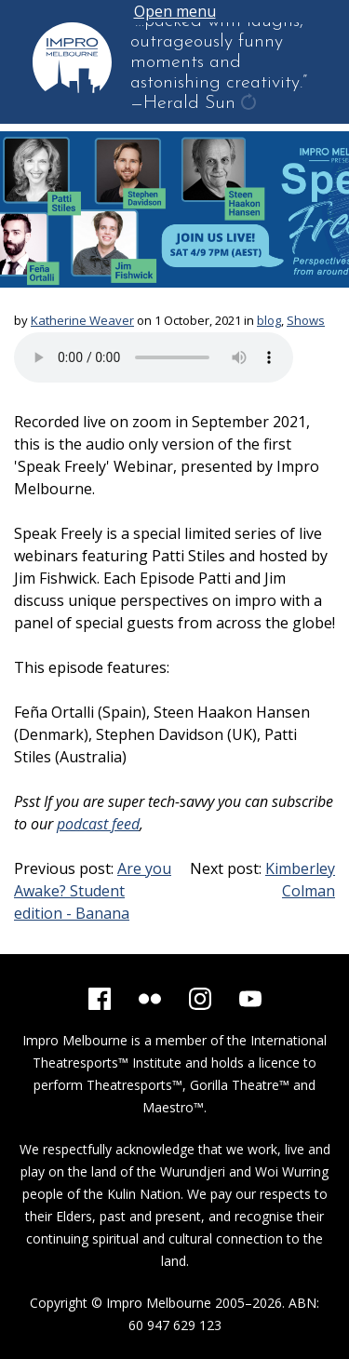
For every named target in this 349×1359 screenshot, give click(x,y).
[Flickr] (150, 999)
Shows (306, 320)
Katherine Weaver (82, 320)
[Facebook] (99, 999)
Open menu (175, 11)
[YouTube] (250, 999)
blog (269, 320)
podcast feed (98, 824)
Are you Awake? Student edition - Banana (92, 890)
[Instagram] (200, 999)
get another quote (250, 104)
